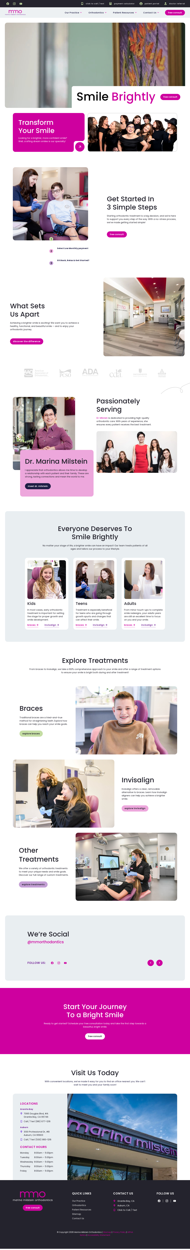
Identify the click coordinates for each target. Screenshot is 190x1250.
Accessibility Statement (99, 1236)
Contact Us (78, 1219)
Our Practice (73, 12)
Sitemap (76, 1215)
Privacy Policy (119, 1233)
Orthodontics (97, 12)
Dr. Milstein (102, 417)
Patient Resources (125, 12)
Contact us (151, 12)
